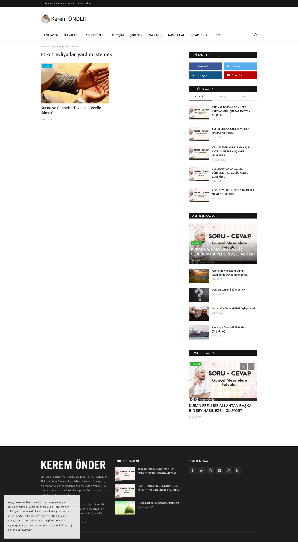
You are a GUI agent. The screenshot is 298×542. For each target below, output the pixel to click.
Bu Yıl (246, 96)
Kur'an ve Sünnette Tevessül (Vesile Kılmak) (71, 110)
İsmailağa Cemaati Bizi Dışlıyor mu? (233, 308)
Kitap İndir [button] (200, 35)
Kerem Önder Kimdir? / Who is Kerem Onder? (67, 3)
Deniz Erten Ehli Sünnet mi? (228, 289)
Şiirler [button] (136, 35)
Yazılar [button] (155, 35)
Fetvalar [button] (72, 35)
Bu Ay (223, 96)
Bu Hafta (200, 96)
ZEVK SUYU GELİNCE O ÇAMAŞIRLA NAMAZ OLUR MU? (233, 192)
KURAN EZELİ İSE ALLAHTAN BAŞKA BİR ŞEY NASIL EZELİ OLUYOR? (220, 408)
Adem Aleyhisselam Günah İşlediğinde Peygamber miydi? (230, 272)
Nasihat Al (176, 35)
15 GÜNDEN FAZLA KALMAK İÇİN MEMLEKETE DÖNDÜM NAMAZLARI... (159, 471)
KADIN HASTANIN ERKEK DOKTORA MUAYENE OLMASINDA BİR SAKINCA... (159, 488)
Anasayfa (51, 35)
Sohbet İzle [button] (96, 35)
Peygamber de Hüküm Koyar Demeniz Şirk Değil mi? (158, 504)
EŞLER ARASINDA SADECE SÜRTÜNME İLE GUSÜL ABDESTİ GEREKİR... (231, 172)
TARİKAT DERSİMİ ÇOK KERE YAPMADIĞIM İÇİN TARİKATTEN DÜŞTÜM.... (231, 111)
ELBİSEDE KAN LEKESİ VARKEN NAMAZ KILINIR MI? (230, 130)
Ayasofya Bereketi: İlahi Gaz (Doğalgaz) (229, 329)
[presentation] (243, 366)
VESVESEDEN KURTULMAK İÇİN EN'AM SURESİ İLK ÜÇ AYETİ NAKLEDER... (231, 151)
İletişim (118, 35)
